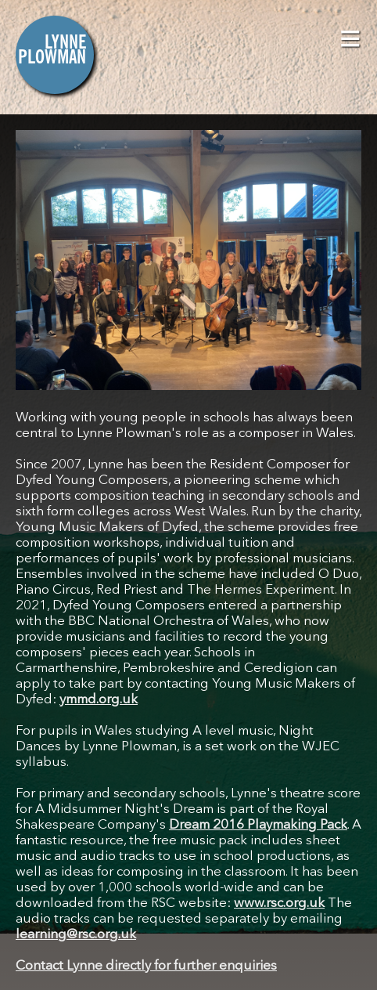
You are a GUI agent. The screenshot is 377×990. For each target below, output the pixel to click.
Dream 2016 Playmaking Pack (258, 825)
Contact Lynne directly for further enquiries (146, 966)
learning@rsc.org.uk (76, 934)
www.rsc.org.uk (279, 903)
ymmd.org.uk (98, 699)
